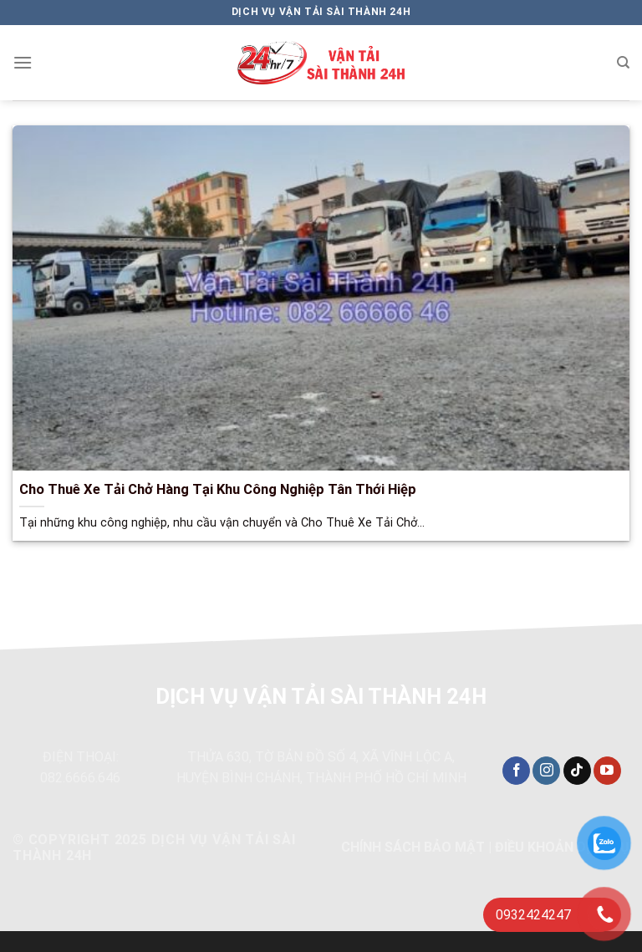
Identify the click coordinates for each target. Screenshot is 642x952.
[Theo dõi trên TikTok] (577, 770)
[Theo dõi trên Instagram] (546, 770)
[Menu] (23, 62)
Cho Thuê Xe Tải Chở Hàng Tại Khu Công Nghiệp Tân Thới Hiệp (217, 489)
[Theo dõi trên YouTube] (607, 770)
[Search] (623, 63)
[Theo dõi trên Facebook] (516, 770)
